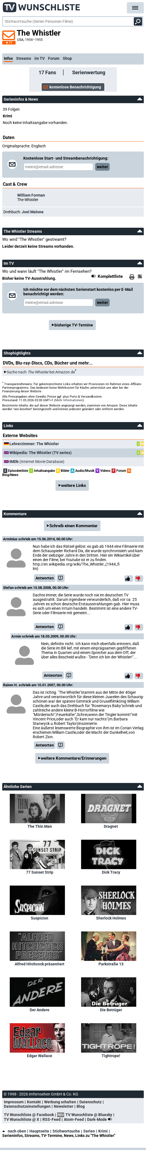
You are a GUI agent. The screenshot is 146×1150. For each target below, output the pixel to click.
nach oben (14, 1131)
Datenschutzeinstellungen (27, 1106)
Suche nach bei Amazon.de (41, 372)
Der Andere (39, 1010)
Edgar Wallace (39, 1056)
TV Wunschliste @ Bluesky (89, 1114)
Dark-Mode (100, 1119)
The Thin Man (39, 826)
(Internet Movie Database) (36, 461)
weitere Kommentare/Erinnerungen (73, 758)
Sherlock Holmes (111, 918)
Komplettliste (110, 276)
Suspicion (39, 918)
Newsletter (63, 1106)
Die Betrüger (111, 1010)
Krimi (103, 1131)
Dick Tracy (111, 872)
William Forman (31, 195)
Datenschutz (90, 1102)
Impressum (14, 1102)
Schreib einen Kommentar (73, 525)
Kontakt (34, 1102)
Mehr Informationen (69, 400)
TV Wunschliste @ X (21, 1119)
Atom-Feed (74, 1119)
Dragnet (111, 826)
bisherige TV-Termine (73, 325)
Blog (81, 1106)
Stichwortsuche (66, 1131)
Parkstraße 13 (111, 964)
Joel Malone (33, 212)
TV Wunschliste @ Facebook (29, 1114)
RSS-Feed (51, 1119)
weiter (102, 167)
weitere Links (73, 485)
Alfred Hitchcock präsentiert (39, 964)
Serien (89, 1131)
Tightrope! (111, 1056)
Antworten (45, 578)
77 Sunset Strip (39, 872)
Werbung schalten (60, 1102)
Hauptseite (39, 1131)
